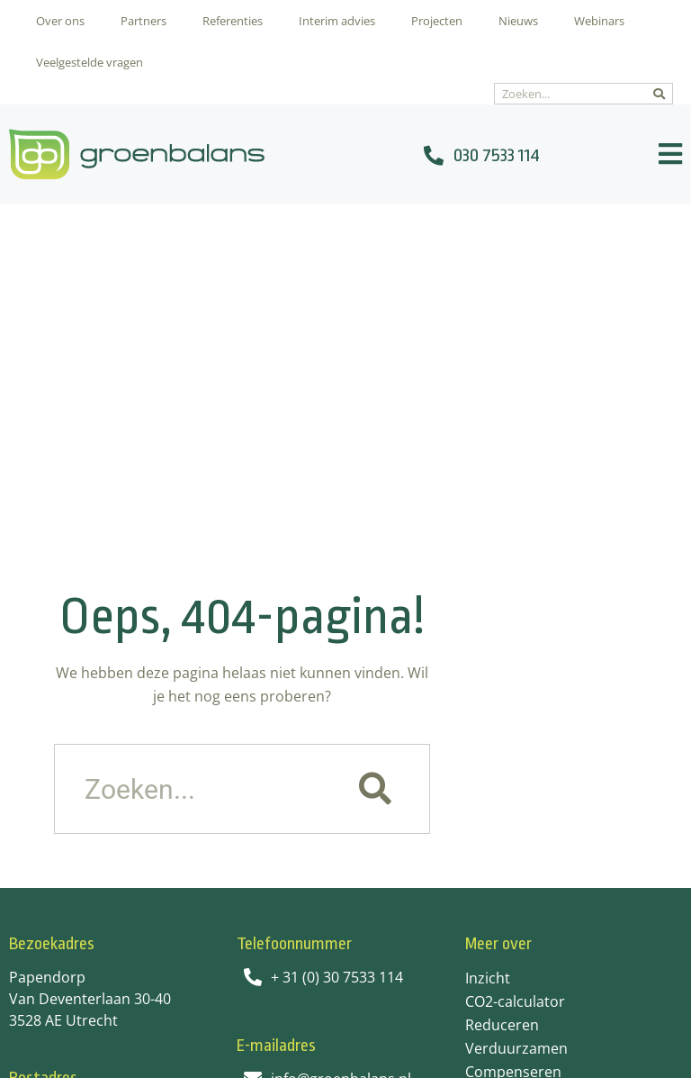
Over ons (60, 21)
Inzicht (487, 646)
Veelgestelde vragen (89, 62)
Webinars (599, 21)
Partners (143, 21)
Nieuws (518, 21)
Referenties (232, 21)
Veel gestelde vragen (535, 763)
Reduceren (502, 692)
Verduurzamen (516, 716)
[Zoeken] (659, 94)
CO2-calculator (515, 669)
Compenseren (513, 739)
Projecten (436, 21)
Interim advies (337, 21)
